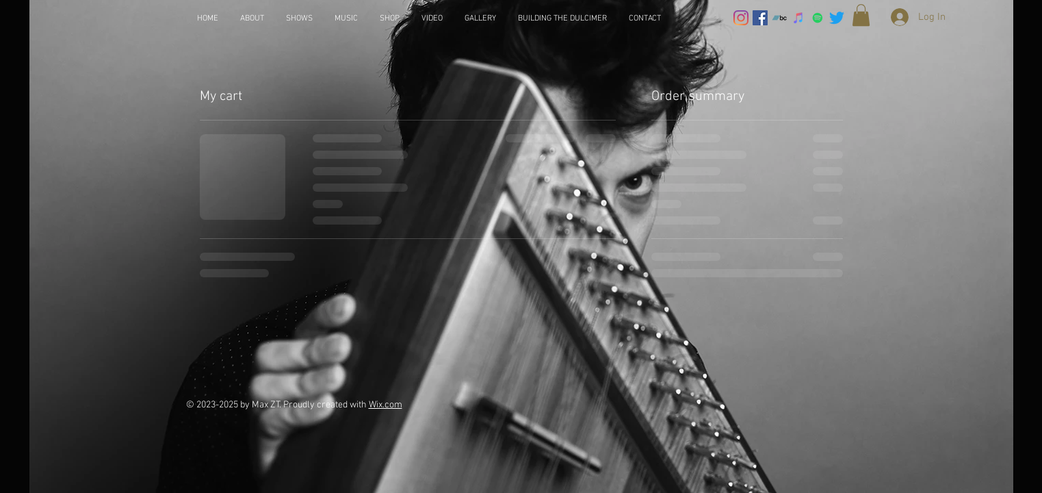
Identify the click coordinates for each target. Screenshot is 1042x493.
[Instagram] (740, 17)
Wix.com (385, 405)
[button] (861, 15)
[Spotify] (817, 17)
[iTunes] (798, 17)
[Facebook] (760, 17)
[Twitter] (836, 17)
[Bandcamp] (779, 17)
